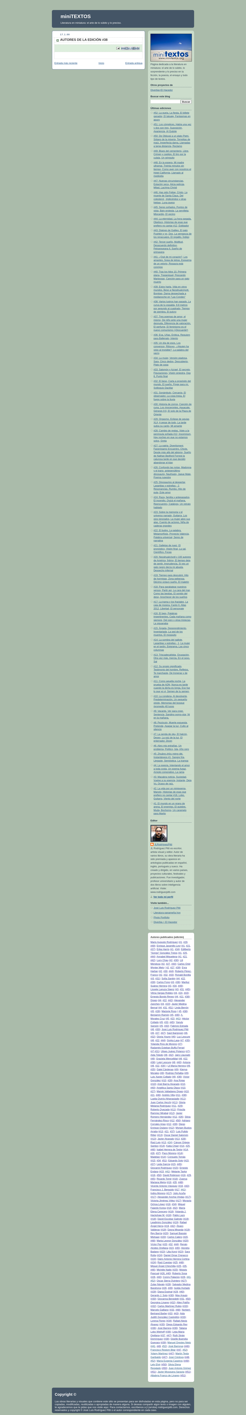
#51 (170, 1007)
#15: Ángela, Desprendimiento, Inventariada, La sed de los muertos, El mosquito (170, 631)
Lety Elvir (155, 1364)
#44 (152, 956)
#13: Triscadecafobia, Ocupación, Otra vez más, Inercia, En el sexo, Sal (172, 658)
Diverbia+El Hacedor (161, 90)
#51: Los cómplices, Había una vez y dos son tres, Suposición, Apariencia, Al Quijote (172, 128)
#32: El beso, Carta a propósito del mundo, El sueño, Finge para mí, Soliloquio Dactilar (172, 384)
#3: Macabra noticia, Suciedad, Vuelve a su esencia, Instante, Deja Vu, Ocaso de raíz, (172, 780)
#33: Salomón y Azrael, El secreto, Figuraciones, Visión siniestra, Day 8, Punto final (172, 373)
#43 (171, 975)
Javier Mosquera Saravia (170, 1372)
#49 (152, 945)
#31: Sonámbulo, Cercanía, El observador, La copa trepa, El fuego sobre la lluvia (170, 396)
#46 (177, 1015)
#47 (163, 1033)
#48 (180, 1182)
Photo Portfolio (162, 917)
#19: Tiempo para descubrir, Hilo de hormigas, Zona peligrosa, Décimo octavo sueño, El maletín (171, 578)
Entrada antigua (133, 63)
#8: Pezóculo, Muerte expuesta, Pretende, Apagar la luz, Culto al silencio (171, 726)
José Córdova (176, 1357)
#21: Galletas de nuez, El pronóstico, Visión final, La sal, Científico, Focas (170, 549)
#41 (178, 1018)
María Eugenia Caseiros (170, 1361)
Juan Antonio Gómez (180, 1368)
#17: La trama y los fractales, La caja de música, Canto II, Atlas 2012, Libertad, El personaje (171, 605)
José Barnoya (175, 1346)
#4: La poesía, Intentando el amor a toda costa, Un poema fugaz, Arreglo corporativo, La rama (172, 768)
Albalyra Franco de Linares (165, 1375)
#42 (152, 960)
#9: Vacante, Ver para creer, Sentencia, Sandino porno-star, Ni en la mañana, (172, 714)
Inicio (101, 63)
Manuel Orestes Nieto (179, 1342)
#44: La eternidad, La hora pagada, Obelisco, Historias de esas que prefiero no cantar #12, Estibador (172, 222)
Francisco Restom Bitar (163, 1350)
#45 (187, 989)
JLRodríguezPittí (163, 844)
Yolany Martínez (159, 1353)
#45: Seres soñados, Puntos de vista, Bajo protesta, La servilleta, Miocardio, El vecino (171, 210)
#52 (152, 1280)
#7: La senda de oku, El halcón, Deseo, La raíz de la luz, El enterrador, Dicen (171, 737)
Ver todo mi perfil (163, 897)
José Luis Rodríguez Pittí (167, 908)
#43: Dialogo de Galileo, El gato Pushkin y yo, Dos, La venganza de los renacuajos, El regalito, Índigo (173, 233)
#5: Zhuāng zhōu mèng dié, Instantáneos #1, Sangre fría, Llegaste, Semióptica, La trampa (171, 757)
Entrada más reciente (65, 63)
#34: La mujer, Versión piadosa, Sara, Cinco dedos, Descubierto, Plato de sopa (171, 361)
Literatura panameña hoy (167, 912)
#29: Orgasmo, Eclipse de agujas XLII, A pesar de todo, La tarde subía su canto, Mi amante (171, 422)
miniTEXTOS (76, 16)
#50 (178, 1120)
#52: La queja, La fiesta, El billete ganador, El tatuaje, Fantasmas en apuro (172, 116)
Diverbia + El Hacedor (165, 922)
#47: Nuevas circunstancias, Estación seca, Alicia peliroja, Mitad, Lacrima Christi (169, 184)
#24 (169, 1142)
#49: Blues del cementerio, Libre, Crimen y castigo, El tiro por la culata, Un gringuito (171, 154)
